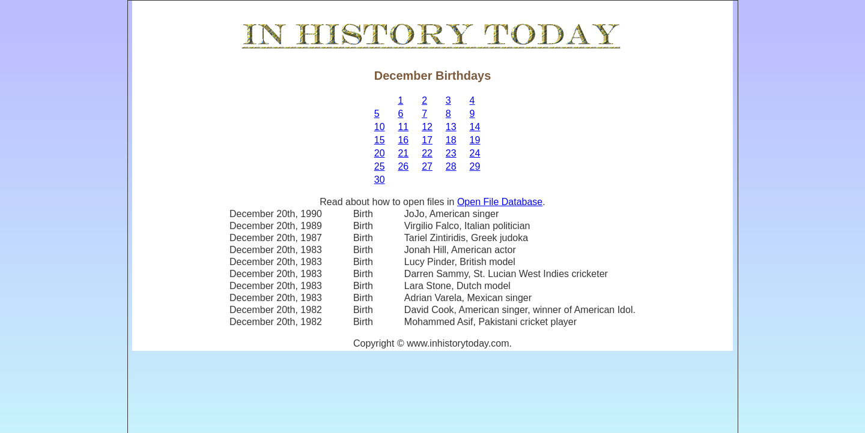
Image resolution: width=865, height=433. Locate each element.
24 (475, 153)
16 (403, 140)
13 (451, 127)
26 (403, 166)
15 (379, 140)
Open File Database (499, 202)
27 (427, 166)
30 (379, 180)
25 (379, 166)
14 (475, 127)
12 (427, 127)
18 (451, 140)
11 (403, 127)
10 (379, 127)
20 (379, 153)
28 (451, 166)
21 (403, 153)
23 (451, 153)
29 (475, 166)
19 (475, 140)
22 (427, 153)
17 (427, 140)
